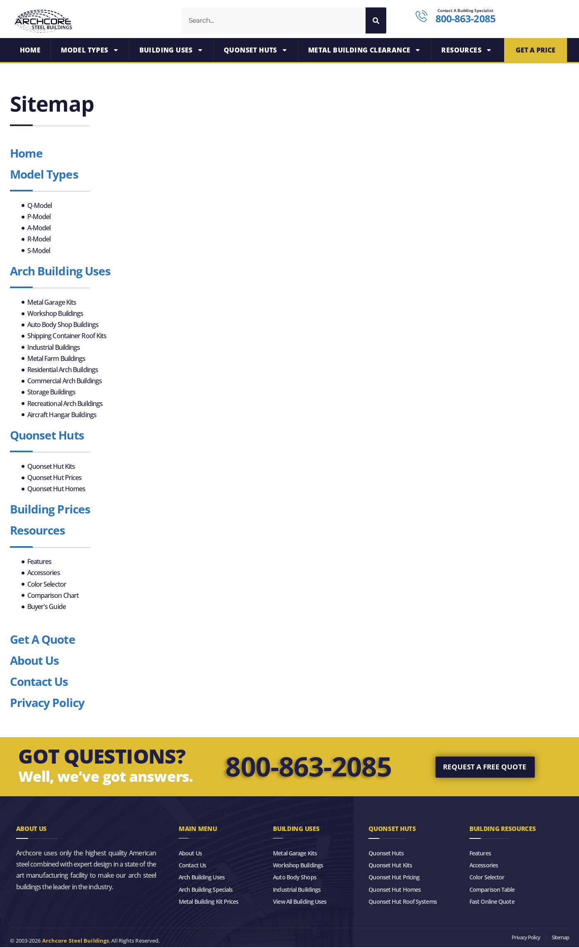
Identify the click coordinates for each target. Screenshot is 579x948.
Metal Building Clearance (364, 50)
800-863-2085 (308, 767)
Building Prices (50, 510)
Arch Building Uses (60, 271)
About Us (34, 661)
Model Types (90, 50)
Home (30, 50)
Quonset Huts (256, 50)
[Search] (376, 20)
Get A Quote (42, 640)
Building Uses (171, 50)
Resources (466, 50)
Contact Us (39, 682)
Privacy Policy (47, 703)
